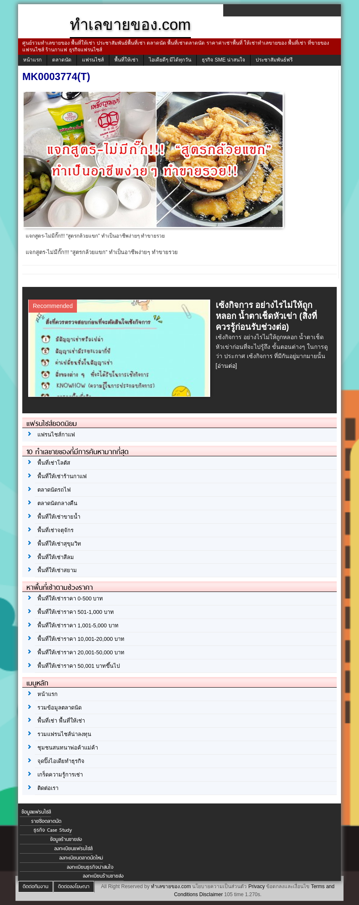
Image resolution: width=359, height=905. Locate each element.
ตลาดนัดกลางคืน (57, 503)
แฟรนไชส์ (93, 60)
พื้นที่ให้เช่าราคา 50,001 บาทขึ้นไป (78, 666)
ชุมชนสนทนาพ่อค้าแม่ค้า (67, 747)
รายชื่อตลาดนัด (46, 821)
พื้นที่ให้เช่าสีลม (55, 557)
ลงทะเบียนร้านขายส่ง (103, 876)
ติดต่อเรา (47, 788)
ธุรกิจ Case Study (53, 830)
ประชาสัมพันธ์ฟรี (274, 60)
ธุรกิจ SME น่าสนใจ (223, 60)
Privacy (256, 886)
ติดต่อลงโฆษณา (74, 886)
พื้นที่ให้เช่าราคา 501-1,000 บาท (75, 612)
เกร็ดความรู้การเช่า (60, 774)
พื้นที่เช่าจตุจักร (55, 530)
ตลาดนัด (61, 60)
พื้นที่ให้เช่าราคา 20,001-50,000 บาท (80, 652)
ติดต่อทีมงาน (35, 886)
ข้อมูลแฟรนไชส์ (36, 812)
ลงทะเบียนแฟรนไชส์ (73, 848)
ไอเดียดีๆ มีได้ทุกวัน (170, 60)
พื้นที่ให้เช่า (126, 60)
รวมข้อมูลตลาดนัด (59, 707)
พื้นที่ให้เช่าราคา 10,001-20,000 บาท (80, 639)
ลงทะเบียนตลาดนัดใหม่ (81, 858)
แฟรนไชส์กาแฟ (56, 434)
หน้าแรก (32, 60)
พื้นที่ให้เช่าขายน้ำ (58, 517)
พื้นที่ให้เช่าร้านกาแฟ (62, 476)
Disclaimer (211, 894)
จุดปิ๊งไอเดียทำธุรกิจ (60, 761)
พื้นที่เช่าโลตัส (53, 463)
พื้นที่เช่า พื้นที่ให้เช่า (61, 721)
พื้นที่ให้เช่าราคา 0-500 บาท (70, 598)
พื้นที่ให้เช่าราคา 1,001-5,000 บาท (78, 625)
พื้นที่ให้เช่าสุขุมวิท (59, 544)
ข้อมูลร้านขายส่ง (66, 839)
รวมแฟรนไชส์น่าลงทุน (64, 734)
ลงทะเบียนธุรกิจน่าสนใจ (90, 867)
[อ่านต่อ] (226, 365)
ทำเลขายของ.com (171, 886)
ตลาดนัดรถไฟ (54, 490)
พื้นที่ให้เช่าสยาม (57, 570)
